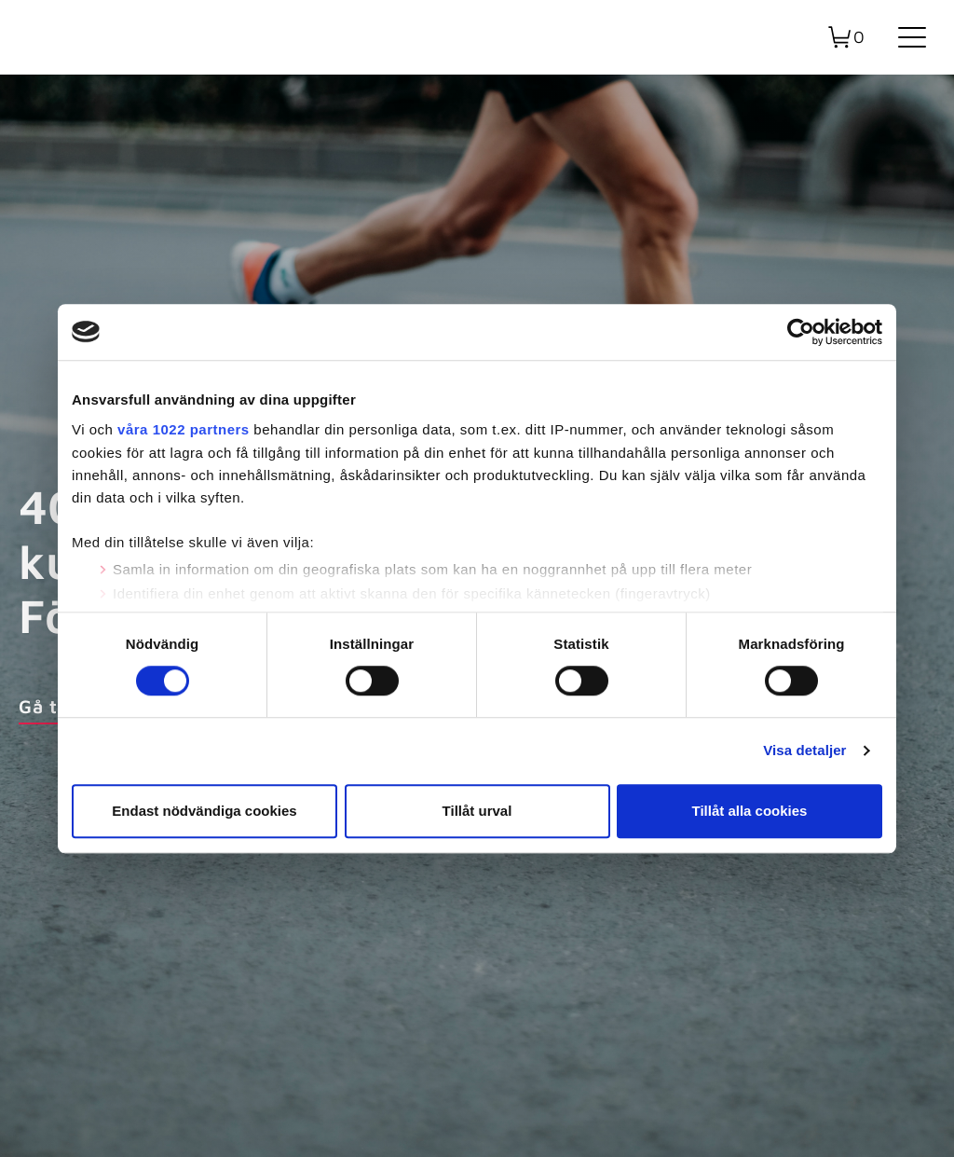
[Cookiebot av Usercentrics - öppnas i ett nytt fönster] (800, 332)
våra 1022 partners (183, 429)
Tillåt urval (477, 811)
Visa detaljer (804, 751)
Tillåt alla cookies (750, 811)
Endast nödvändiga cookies (204, 811)
